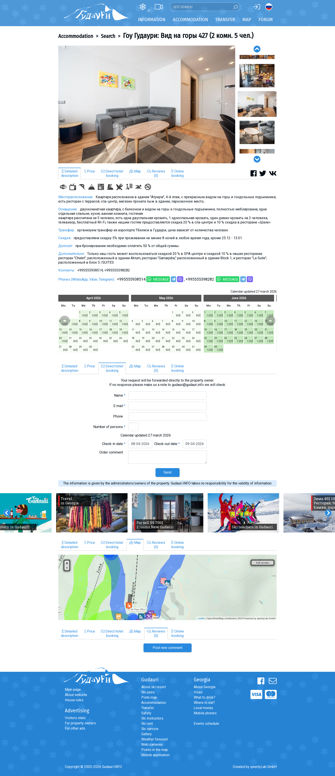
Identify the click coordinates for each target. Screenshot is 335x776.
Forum (266, 19)
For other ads (75, 728)
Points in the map (154, 750)
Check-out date (167, 444)
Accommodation (75, 36)
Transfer (147, 708)
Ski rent (147, 723)
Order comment (112, 452)
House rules (74, 700)
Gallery (146, 734)
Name (119, 395)
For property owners (80, 723)
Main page (73, 689)
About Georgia (204, 687)
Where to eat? (204, 703)
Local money (203, 708)
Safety (146, 713)
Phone (119, 416)
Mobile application (155, 755)
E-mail (119, 406)
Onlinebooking (177, 173)
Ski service (149, 729)
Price (89, 171)
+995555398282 (200, 279)
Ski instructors (152, 718)
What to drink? (204, 697)
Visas (198, 692)
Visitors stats (75, 718)
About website (76, 695)
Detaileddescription (69, 173)
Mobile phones (205, 713)
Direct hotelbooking (112, 173)
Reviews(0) (156, 173)
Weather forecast (154, 739)
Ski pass (148, 692)
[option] (146, 104)
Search (108, 36)
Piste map (149, 697)
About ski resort (153, 687)
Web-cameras (152, 744)
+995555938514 (131, 279)
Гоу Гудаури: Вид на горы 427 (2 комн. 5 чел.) (188, 35)
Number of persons (109, 427)
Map (246, 19)
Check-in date (113, 444)
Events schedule (206, 723)
